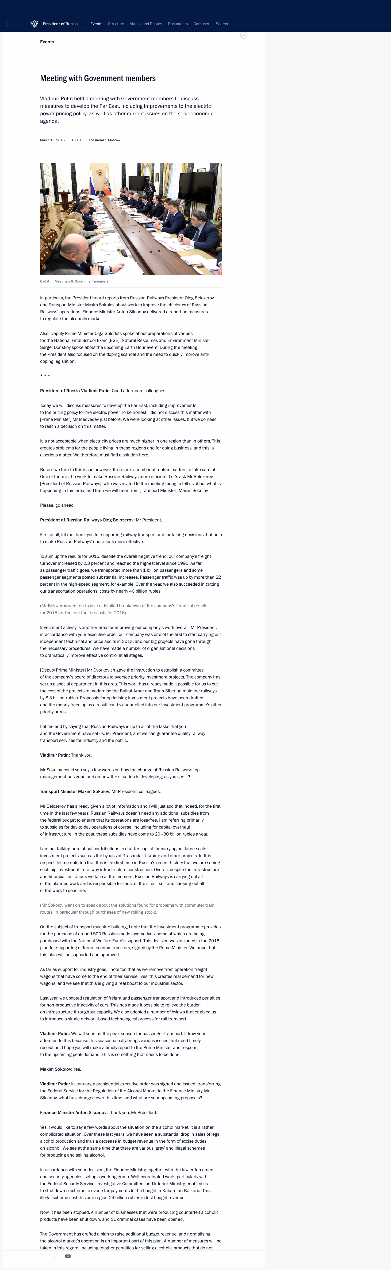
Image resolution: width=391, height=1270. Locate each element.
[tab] (43, 1259)
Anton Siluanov (90, 1112)
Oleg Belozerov (118, 520)
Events (47, 42)
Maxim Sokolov (93, 791)
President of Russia (60, 8)
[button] (9, 8)
